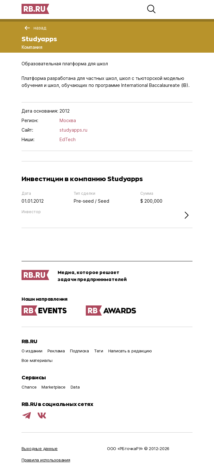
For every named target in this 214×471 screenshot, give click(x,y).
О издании (32, 350)
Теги (98, 350)
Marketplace (53, 386)
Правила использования (46, 459)
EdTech (68, 139)
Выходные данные (40, 448)
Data (75, 386)
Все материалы (37, 360)
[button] (151, 9)
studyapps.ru (73, 130)
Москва (68, 120)
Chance (29, 386)
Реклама (56, 350)
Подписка (79, 350)
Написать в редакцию (130, 350)
